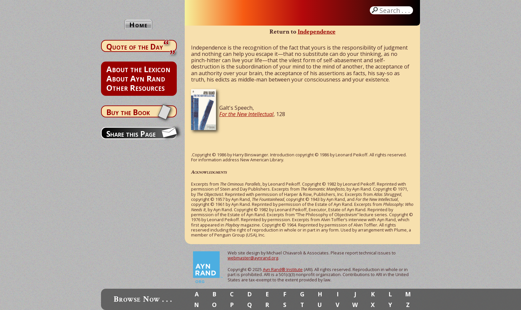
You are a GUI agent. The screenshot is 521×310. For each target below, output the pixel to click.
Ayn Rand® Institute (283, 269)
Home (138, 24)
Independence (317, 32)
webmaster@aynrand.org (253, 258)
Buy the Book (128, 112)
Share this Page (131, 133)
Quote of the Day (134, 46)
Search (395, 10)
